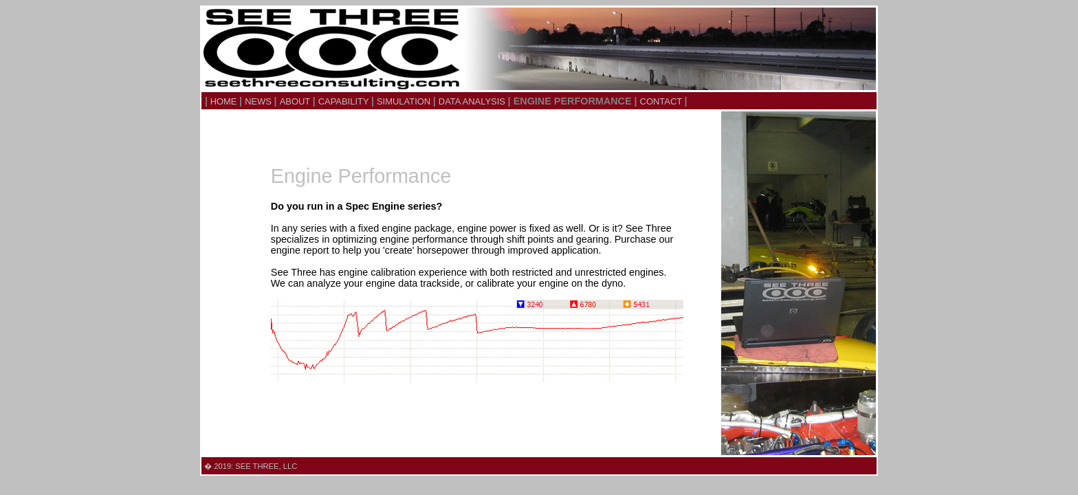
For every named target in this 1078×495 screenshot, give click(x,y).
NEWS (259, 101)
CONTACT (662, 101)
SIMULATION (405, 101)
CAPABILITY (344, 101)
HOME (223, 101)
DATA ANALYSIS (473, 101)
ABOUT (296, 101)
